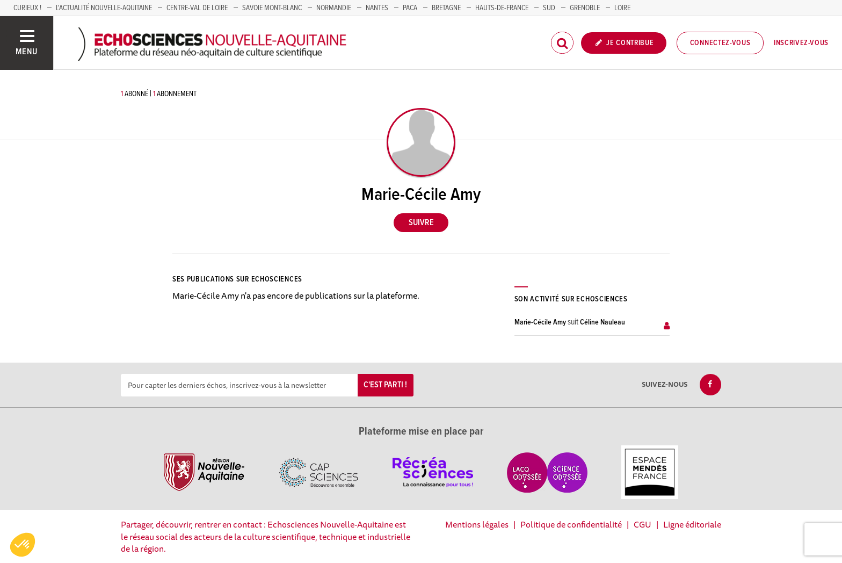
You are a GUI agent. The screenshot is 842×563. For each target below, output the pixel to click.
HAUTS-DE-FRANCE (501, 8)
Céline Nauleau (602, 322)
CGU (642, 524)
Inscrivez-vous (801, 43)
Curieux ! (27, 8)
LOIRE (622, 8)
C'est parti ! (385, 385)
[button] (22, 545)
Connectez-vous (720, 43)
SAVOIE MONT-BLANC (272, 8)
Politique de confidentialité (571, 524)
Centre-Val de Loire (197, 8)
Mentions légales (477, 524)
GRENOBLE (585, 8)
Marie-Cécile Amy (540, 322)
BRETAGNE (446, 8)
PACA (410, 8)
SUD (549, 8)
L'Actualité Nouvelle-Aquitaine (104, 8)
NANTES (377, 8)
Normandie (333, 8)
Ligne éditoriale (692, 524)
